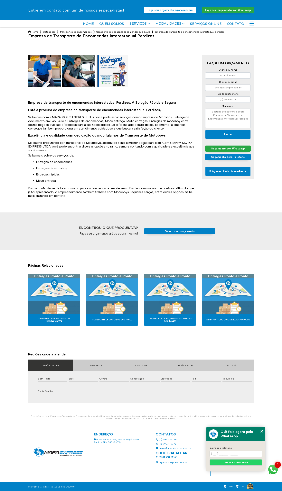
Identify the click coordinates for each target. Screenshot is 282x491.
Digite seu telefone (228, 94)
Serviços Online (205, 23)
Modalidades (168, 23)
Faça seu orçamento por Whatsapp (228, 10)
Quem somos (111, 23)
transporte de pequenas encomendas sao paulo (123, 32)
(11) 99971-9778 (166, 439)
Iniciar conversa (236, 462)
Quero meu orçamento (179, 231)
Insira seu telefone (221, 448)
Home (88, 23)
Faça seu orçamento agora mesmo (170, 10)
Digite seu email (228, 82)
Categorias (49, 32)
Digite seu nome (228, 69)
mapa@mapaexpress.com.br (174, 448)
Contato (235, 23)
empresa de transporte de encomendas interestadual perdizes (189, 32)
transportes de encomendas (76, 32)
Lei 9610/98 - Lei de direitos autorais (158, 418)
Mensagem (228, 106)
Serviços (138, 23)
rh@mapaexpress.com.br (171, 462)
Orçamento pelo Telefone (228, 157)
